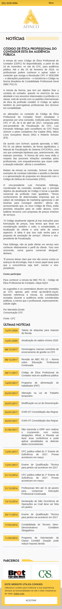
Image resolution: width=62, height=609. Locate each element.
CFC (13, 318)
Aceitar (31, 600)
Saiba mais (19, 593)
